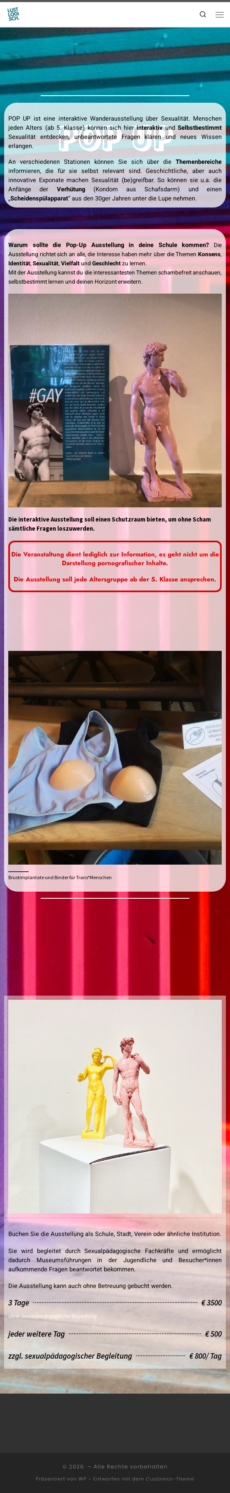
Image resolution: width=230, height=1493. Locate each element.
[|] (13, 13)
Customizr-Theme (170, 1479)
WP (82, 1479)
